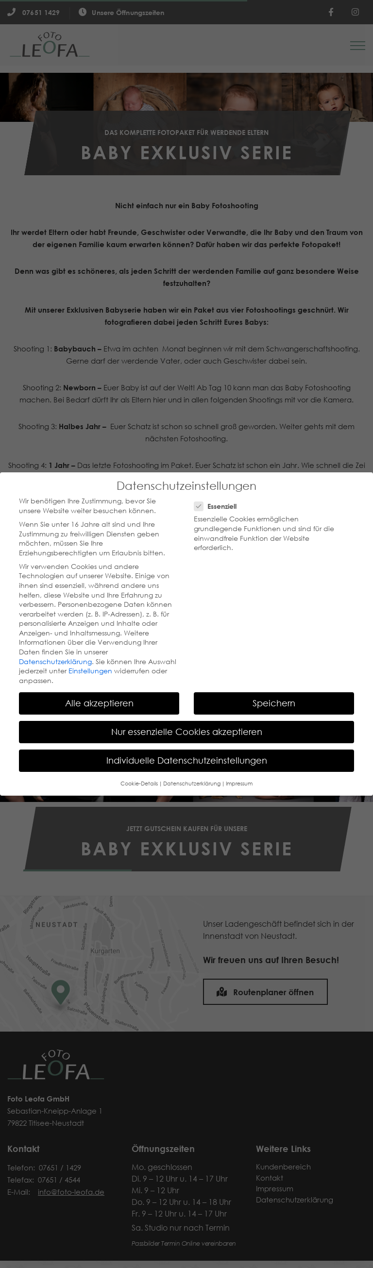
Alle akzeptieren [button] (99, 703)
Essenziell (215, 506)
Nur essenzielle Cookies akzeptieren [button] (186, 731)
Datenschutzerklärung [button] (191, 783)
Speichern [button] (274, 703)
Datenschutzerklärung (55, 662)
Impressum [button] (239, 783)
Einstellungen (90, 671)
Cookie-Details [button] (139, 783)
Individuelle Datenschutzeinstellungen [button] (186, 760)
